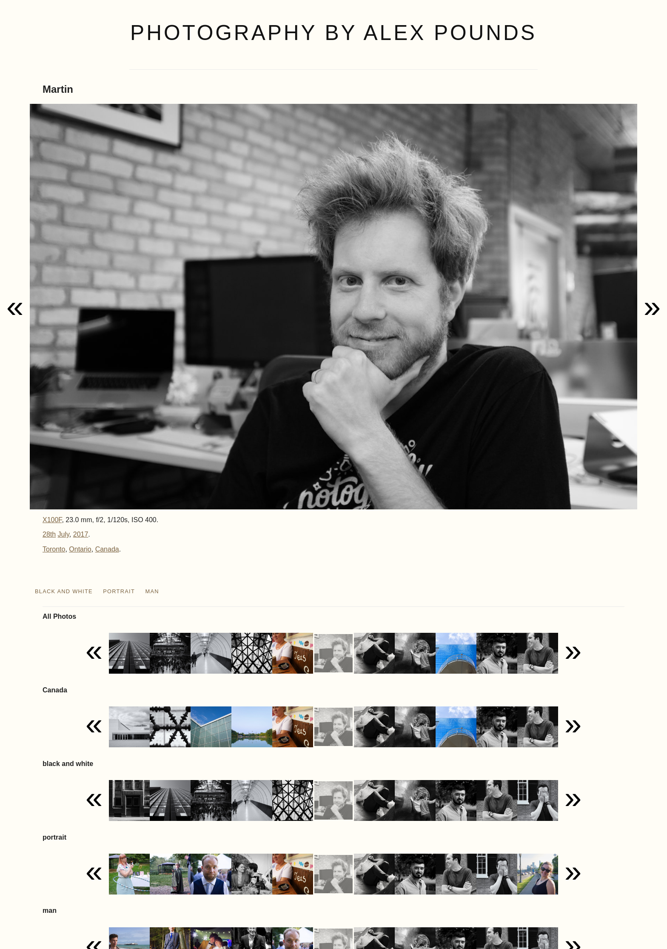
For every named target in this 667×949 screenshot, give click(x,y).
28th (49, 534)
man (152, 591)
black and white (64, 591)
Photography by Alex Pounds (333, 33)
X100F (52, 519)
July (63, 534)
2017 (80, 534)
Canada (107, 549)
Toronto (54, 549)
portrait (119, 591)
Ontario (80, 549)
